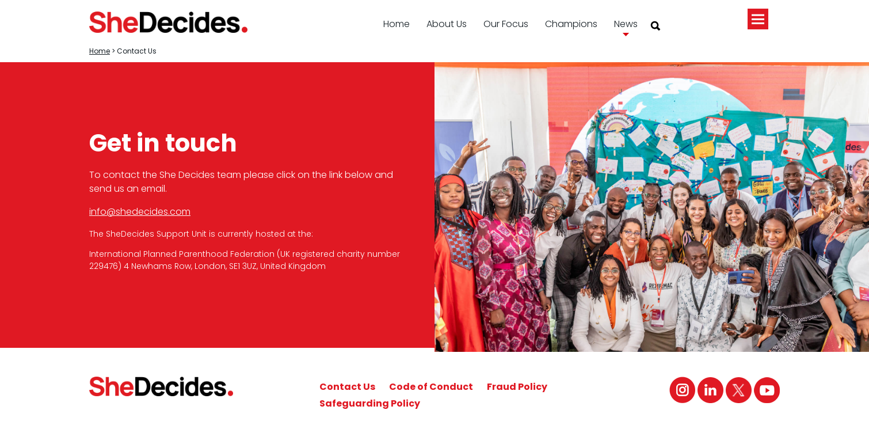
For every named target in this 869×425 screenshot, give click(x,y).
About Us (446, 24)
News (626, 24)
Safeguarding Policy (369, 403)
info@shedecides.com (139, 211)
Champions (571, 24)
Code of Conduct (431, 386)
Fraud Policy (517, 386)
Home (396, 24)
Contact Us (347, 386)
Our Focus (505, 24)
